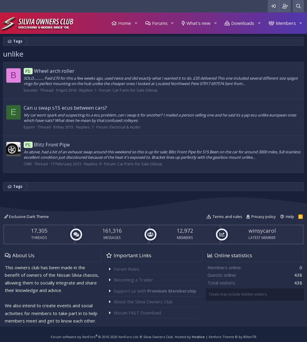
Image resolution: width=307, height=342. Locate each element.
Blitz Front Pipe (47, 144)
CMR (28, 164)
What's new (198, 23)
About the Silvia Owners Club (143, 302)
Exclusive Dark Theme (26, 216)
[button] (136, 23)
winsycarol (262, 230)
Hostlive (198, 337)
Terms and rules (227, 216)
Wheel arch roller (49, 70)
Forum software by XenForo (95, 337)
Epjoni (29, 127)
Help (290, 216)
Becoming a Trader (133, 280)
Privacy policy (263, 216)
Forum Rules (126, 269)
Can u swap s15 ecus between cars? (65, 107)
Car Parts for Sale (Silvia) (134, 90)
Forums (160, 23)
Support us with (155, 291)
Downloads (242, 23)
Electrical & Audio (124, 127)
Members (286, 23)
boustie (30, 90)
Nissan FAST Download (137, 313)
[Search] (298, 6)
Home (124, 23)
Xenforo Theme (232, 337)
